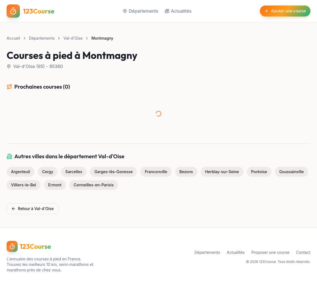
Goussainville (291, 171)
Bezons (186, 171)
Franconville (156, 171)
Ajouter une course (285, 11)
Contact (303, 252)
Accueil (13, 38)
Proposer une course (270, 252)
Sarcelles (73, 171)
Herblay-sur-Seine (222, 171)
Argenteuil (20, 171)
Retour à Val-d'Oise (32, 208)
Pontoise (259, 171)
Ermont (54, 185)
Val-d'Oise (72, 38)
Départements (140, 11)
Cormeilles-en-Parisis (94, 185)
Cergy (47, 171)
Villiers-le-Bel (23, 185)
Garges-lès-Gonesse (113, 171)
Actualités (178, 11)
